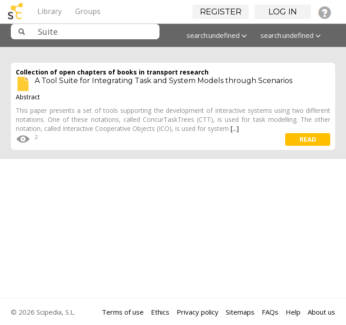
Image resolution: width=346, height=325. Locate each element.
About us (321, 311)
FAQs (270, 311)
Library (49, 11)
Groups (87, 11)
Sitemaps (240, 311)
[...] (235, 128)
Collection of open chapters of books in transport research (112, 72)
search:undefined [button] (217, 35)
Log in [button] (283, 12)
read (308, 139)
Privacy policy (198, 311)
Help (293, 311)
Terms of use (123, 311)
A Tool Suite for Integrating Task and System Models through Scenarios (163, 80)
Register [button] (220, 12)
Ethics (160, 311)
